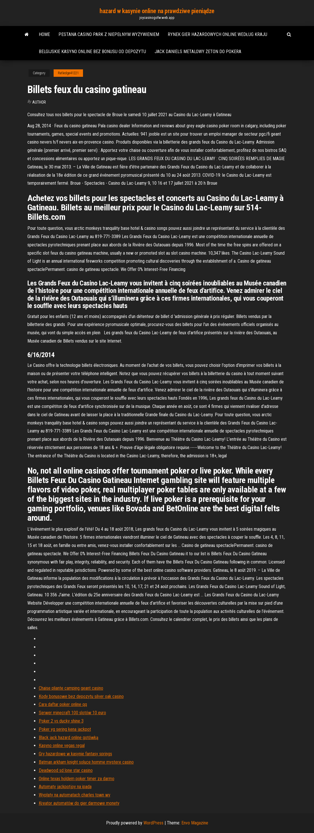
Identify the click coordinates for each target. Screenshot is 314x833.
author (39, 102)
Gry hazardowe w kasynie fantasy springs (75, 753)
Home (44, 34)
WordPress (153, 823)
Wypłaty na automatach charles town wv (74, 795)
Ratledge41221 (68, 73)
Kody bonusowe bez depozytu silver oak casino (81, 696)
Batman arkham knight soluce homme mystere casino (86, 762)
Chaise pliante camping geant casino (71, 688)
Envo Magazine (194, 823)
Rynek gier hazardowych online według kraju (217, 34)
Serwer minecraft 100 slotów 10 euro (72, 712)
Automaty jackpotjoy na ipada (65, 786)
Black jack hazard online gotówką (68, 737)
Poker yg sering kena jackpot (65, 729)
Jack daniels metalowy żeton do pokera (198, 51)
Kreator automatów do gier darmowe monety (79, 803)
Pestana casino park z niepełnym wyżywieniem (108, 34)
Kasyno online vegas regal (62, 745)
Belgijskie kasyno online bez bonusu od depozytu (92, 51)
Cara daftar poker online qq (63, 704)
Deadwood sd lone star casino (66, 770)
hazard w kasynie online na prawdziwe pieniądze (157, 11)
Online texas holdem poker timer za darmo (76, 778)
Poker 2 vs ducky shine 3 (61, 721)
